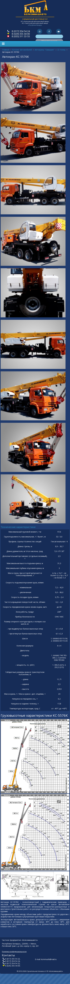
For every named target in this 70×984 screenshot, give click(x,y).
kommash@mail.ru (49, 959)
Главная (5, 49)
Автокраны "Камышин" (44, 49)
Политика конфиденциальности (14, 952)
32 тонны (61, 49)
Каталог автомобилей (22, 49)
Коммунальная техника (49, 36)
